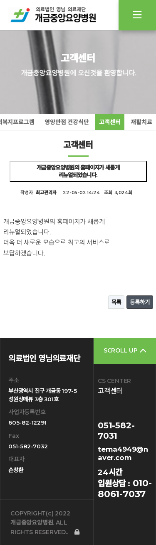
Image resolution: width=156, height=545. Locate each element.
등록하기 (139, 302)
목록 (116, 302)
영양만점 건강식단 (67, 122)
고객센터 (109, 122)
